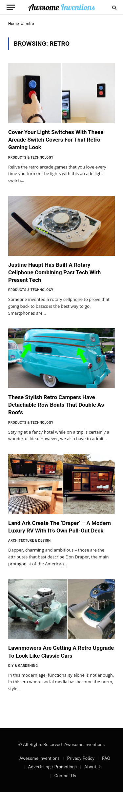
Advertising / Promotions (52, 766)
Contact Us (65, 775)
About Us (93, 766)
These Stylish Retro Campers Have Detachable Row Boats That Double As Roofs (56, 405)
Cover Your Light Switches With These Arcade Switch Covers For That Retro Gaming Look (55, 139)
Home (13, 23)
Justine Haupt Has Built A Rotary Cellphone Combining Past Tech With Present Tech (54, 272)
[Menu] (11, 7)
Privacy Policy (80, 758)
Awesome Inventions (39, 758)
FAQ (106, 758)
